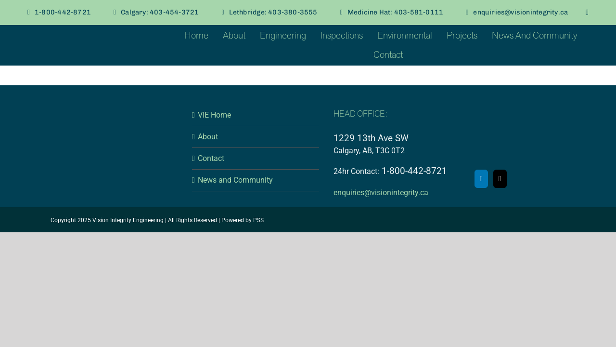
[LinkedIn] (481, 179)
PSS (258, 220)
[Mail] (500, 179)
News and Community (235, 180)
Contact (211, 158)
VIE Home (214, 115)
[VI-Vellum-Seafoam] (74, 33)
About (208, 136)
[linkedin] (587, 12)
